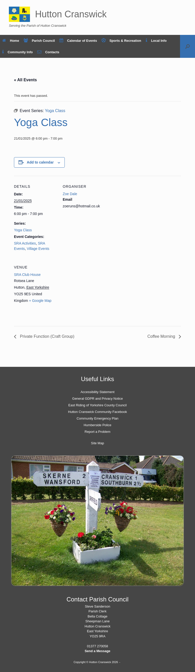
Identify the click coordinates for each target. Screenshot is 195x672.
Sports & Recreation (121, 41)
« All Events (25, 80)
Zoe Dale (70, 194)
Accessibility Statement (97, 392)
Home (10, 41)
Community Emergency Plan (98, 418)
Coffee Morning (161, 336)
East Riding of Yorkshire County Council (97, 405)
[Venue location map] (89, 291)
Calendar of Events (78, 41)
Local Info (156, 41)
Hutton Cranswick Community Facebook (97, 412)
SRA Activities (25, 243)
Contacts (48, 52)
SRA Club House (27, 275)
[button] (187, 46)
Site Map (97, 443)
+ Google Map (40, 301)
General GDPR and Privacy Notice (97, 398)
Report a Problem (97, 432)
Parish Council (39, 41)
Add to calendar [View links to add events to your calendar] (40, 162)
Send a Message (97, 651)
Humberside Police (97, 425)
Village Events (38, 249)
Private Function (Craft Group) (46, 336)
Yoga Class (23, 230)
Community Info (17, 52)
